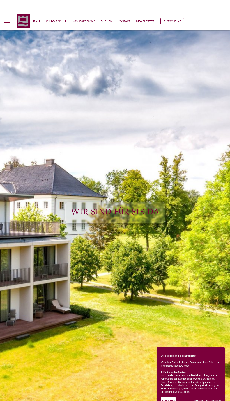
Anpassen (198, 388)
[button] (115, 392)
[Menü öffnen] (7, 8)
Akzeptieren (168, 388)
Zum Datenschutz (213, 388)
